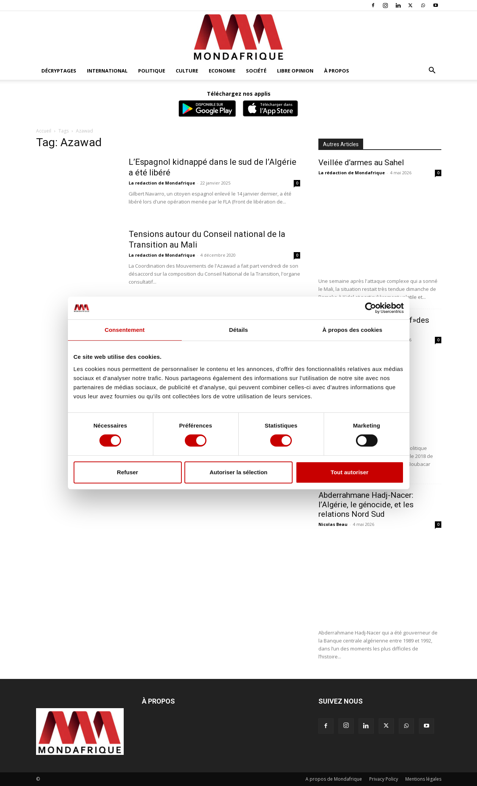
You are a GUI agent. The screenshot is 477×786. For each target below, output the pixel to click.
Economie (222, 70)
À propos (336, 70)
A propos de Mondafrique (333, 779)
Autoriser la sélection (238, 472)
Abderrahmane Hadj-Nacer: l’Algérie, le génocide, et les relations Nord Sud (366, 505)
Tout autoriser (349, 472)
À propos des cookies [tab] (353, 330)
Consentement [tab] (125, 330)
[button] (432, 71)
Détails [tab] (238, 330)
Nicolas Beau (333, 524)
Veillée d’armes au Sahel (361, 162)
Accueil (43, 131)
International (107, 70)
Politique (151, 70)
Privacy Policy (383, 779)
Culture (187, 70)
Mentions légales (423, 779)
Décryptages (58, 70)
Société (256, 70)
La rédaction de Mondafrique (351, 172)
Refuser (127, 472)
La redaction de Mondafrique (162, 183)
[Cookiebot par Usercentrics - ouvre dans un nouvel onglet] (370, 308)
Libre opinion (295, 70)
